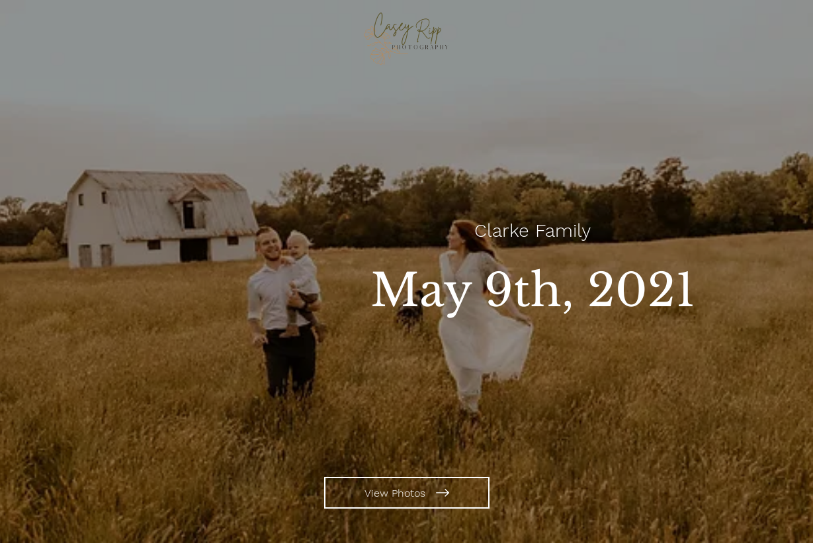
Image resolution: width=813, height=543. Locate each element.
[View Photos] (407, 493)
